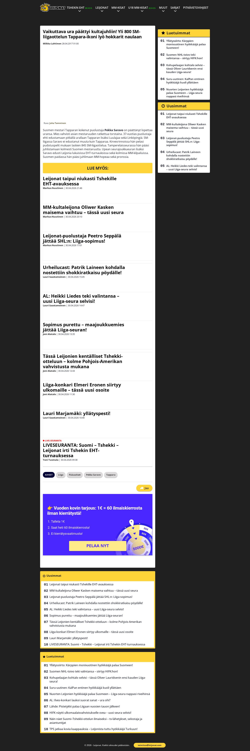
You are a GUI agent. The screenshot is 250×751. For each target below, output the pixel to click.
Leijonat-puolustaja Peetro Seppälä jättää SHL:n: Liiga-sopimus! (82, 238)
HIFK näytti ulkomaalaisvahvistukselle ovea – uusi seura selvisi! (90, 713)
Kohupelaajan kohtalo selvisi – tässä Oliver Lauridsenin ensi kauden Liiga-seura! (97, 679)
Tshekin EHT (79, 8)
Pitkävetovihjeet (195, 8)
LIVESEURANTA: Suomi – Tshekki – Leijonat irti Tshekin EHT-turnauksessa (81, 450)
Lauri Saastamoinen (54, 276)
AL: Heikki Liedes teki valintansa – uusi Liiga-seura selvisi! (81, 298)
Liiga (60, 474)
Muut (163, 8)
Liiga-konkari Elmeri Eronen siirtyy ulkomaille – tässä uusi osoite (82, 387)
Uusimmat (54, 576)
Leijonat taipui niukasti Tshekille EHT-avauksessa (79, 181)
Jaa (144, 488)
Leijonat (101, 8)
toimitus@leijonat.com (149, 745)
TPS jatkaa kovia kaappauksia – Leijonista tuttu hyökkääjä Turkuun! (93, 729)
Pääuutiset (75, 474)
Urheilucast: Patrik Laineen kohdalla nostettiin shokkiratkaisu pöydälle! (84, 270)
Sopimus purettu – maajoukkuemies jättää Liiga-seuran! (83, 327)
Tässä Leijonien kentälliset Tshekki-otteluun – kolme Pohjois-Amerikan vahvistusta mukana (83, 361)
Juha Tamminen (57, 123)
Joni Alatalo (49, 334)
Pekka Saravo (93, 474)
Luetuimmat (55, 656)
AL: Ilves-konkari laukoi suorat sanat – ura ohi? (79, 700)
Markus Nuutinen (53, 188)
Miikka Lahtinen (52, 43)
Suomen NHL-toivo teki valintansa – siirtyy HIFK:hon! (83, 671)
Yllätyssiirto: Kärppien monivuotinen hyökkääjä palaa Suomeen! (91, 665)
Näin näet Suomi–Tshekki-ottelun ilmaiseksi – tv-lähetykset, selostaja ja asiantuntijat (95, 721)
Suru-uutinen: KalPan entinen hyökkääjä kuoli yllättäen (85, 688)
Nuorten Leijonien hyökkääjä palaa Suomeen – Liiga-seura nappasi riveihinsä (99, 694)
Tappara (110, 474)
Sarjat (175, 8)
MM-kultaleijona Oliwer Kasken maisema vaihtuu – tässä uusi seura (83, 209)
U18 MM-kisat (142, 8)
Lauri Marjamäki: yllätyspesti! (76, 413)
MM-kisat (118, 8)
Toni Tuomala (51, 459)
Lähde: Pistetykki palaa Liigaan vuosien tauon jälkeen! (84, 706)
